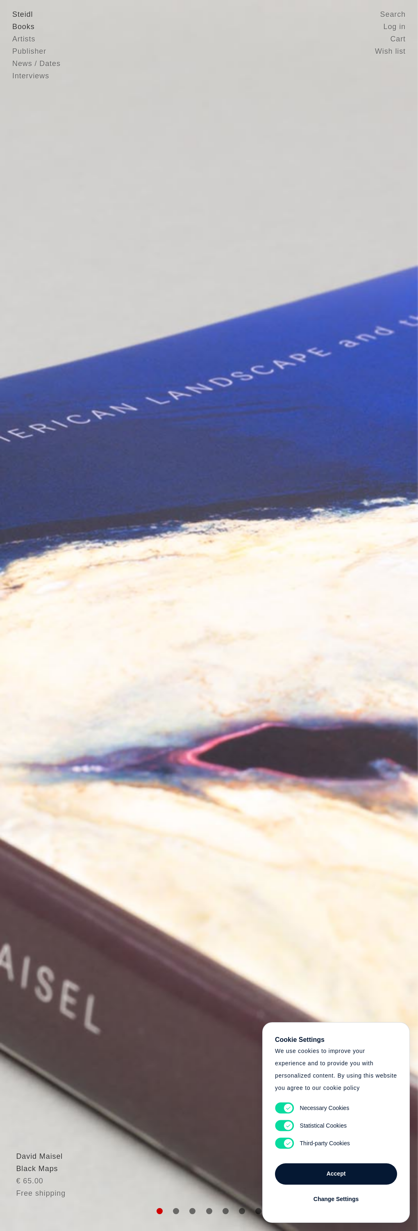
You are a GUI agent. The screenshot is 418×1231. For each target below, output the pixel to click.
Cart (398, 39)
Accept (336, 1173)
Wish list (390, 51)
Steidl (22, 14)
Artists (23, 39)
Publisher (29, 51)
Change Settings (336, 1199)
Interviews (30, 76)
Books (23, 27)
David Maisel (35, 1176)
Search (393, 14)
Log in (395, 27)
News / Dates (36, 63)
